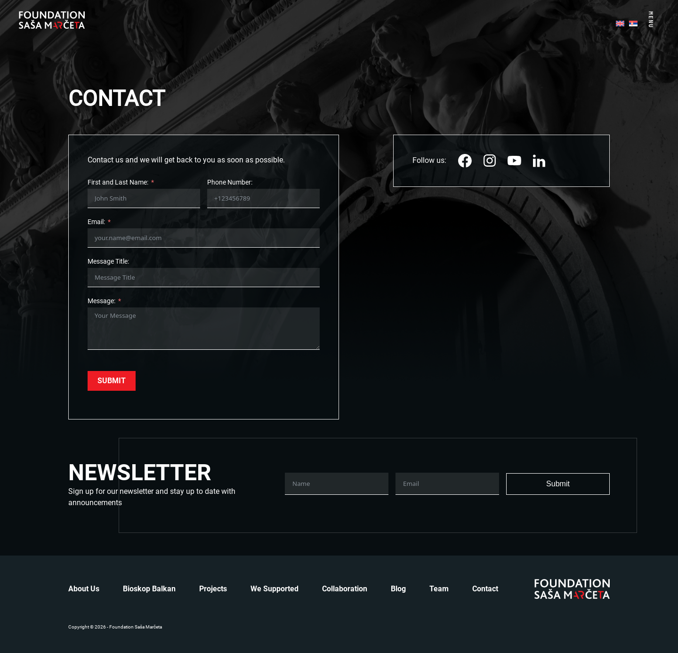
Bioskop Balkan (149, 588)
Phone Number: (229, 182)
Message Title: (108, 261)
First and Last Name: (118, 182)
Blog (398, 588)
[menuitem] (620, 22)
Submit (111, 380)
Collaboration (344, 588)
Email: (96, 222)
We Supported (274, 588)
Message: (101, 301)
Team (439, 588)
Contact (485, 588)
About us (83, 588)
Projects (213, 588)
